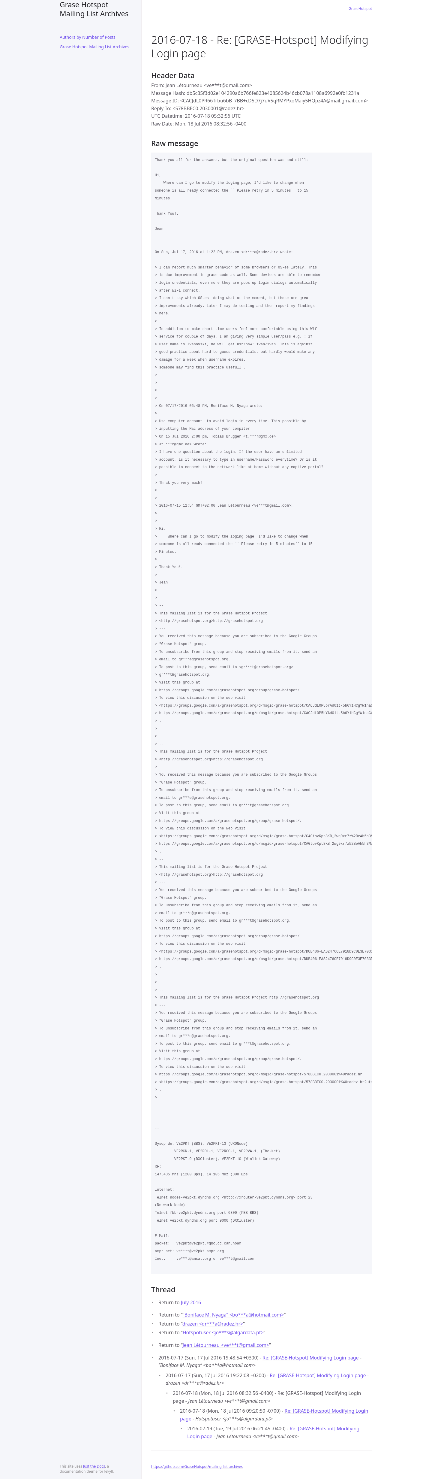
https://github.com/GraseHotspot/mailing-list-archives (197, 1466)
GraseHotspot (360, 8)
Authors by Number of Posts (88, 37)
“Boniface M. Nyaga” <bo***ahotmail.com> (233, 1314)
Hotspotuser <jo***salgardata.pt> (223, 1332)
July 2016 (191, 1302)
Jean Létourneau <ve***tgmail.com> (226, 1345)
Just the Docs (94, 1466)
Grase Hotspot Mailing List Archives (94, 9)
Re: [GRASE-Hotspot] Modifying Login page (310, 1357)
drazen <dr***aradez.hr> (212, 1323)
